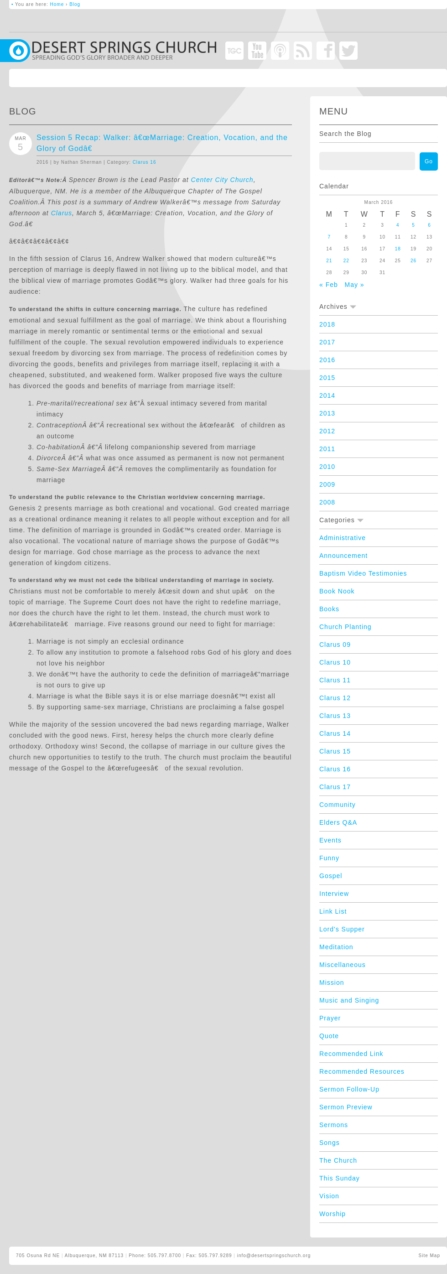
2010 (327, 466)
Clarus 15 (335, 751)
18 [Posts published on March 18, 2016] (398, 248)
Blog (74, 4)
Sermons (333, 1124)
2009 (327, 484)
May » (354, 284)
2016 (327, 360)
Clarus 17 (335, 786)
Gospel (330, 875)
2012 (327, 431)
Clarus (61, 213)
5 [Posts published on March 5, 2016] (413, 225)
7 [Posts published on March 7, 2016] (329, 236)
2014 (327, 395)
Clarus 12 (335, 698)
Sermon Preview (346, 1107)
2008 (327, 502)
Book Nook (336, 591)
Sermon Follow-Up (349, 1089)
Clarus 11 (335, 680)
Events (330, 840)
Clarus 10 (335, 662)
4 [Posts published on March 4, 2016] (398, 225)
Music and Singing (349, 1000)
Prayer (330, 1018)
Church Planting (345, 626)
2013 (327, 413)
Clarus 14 (335, 733)
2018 (327, 324)
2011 (327, 448)
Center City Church (222, 179)
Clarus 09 (335, 644)
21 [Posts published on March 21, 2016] (329, 260)
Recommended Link (351, 1053)
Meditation (336, 947)
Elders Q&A (338, 822)
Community (337, 804)
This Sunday (339, 1178)
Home (57, 4)
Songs (329, 1142)
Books (329, 609)
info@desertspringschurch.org (274, 1255)
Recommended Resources (362, 1071)
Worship (332, 1213)
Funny (329, 858)
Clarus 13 (335, 715)
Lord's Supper (342, 929)
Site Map (429, 1255)
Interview (334, 893)
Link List (333, 911)
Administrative (342, 537)
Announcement (343, 555)
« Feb (328, 284)
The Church (338, 1160)
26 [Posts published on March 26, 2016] (413, 260)
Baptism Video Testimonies (363, 573)
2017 (327, 342)
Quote (329, 1036)
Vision (329, 1196)
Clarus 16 (144, 162)
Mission (331, 982)
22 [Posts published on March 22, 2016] (346, 260)
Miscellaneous (342, 964)
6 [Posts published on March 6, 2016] (429, 225)
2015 (327, 377)
